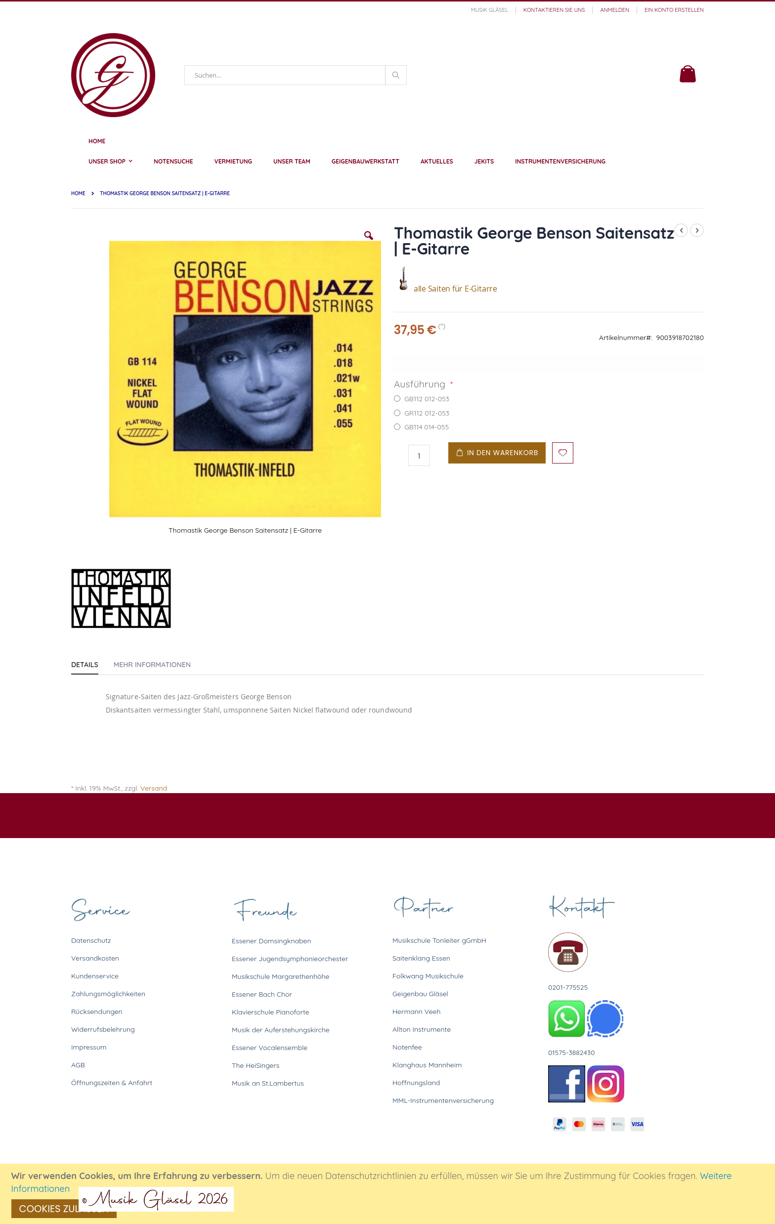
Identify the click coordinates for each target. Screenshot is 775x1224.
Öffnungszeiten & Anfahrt (111, 1082)
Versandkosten (95, 958)
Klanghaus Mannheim (427, 1064)
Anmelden (614, 9)
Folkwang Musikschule (428, 975)
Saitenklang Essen (421, 958)
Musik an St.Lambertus (268, 1083)
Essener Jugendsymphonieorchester (290, 958)
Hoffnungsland (416, 1082)
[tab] (92, 663)
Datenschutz (91, 940)
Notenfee (407, 1047)
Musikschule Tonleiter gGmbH (439, 940)
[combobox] (295, 75)
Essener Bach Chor (262, 994)
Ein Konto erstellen (674, 9)
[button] (368, 243)
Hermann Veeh (416, 1011)
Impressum (89, 1047)
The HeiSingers (255, 1065)
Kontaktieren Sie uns (554, 9)
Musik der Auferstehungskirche (281, 1029)
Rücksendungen (97, 1011)
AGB (78, 1064)
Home (78, 193)
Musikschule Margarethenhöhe (280, 976)
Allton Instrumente (421, 1029)
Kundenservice (95, 975)
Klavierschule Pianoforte (270, 1012)
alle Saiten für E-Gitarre (445, 288)
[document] (389, 1194)
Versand (153, 788)
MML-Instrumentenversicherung (443, 1100)
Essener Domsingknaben (271, 940)
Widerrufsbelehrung (103, 1029)
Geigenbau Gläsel (420, 993)
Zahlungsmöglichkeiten (108, 993)
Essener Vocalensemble (269, 1047)
